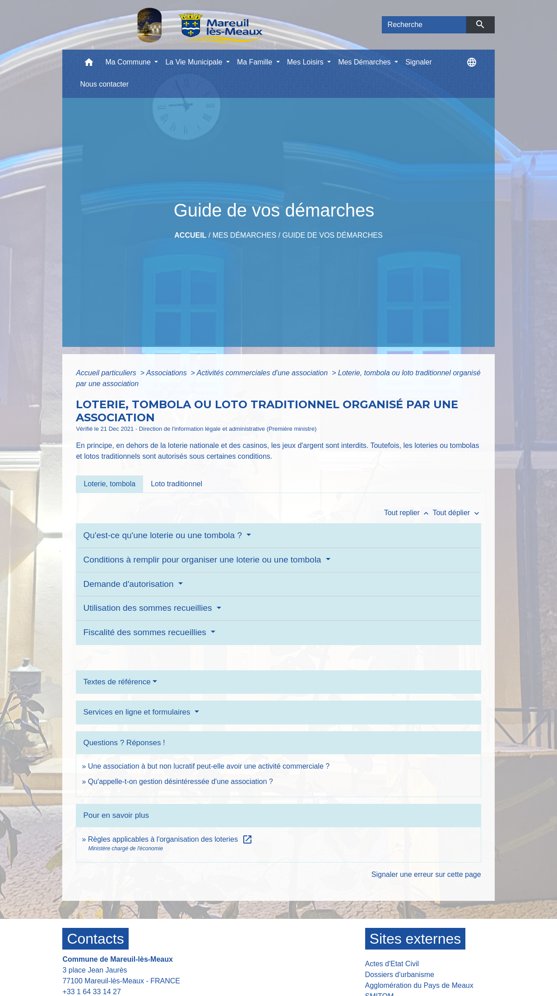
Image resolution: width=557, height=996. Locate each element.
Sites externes (415, 939)
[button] (89, 64)
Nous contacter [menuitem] (104, 84)
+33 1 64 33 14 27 (91, 992)
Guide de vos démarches (332, 235)
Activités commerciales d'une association (263, 373)
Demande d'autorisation (129, 584)
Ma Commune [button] (129, 62)
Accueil (190, 235)
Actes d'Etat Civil (392, 964)
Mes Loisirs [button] (306, 62)
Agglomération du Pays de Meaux (419, 985)
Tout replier (408, 512)
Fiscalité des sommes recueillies (146, 632)
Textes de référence (116, 682)
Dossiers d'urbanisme (399, 974)
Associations (167, 373)
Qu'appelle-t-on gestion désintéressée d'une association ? (180, 781)
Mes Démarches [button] (365, 62)
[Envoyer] (480, 24)
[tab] (109, 484)
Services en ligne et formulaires (137, 712)
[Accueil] (176, 25)
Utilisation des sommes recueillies (148, 608)
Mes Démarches (244, 235)
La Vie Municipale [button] (194, 62)
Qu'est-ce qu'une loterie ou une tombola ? (163, 535)
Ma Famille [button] (255, 62)
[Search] (424, 24)
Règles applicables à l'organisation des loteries (170, 839)
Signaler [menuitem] (418, 62)
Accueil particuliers (107, 373)
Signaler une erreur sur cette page (426, 874)
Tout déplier (456, 512)
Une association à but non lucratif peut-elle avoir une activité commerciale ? (209, 766)
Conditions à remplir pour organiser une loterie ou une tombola (203, 559)
